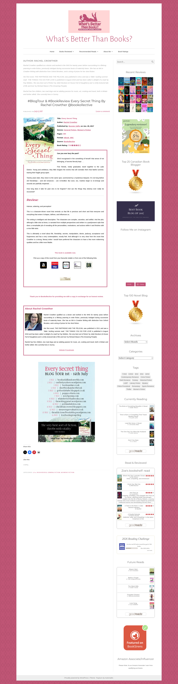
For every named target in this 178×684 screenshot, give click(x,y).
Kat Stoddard (134, 570)
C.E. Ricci (134, 441)
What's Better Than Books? (89, 39)
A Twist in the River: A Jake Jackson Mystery (134, 506)
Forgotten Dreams (133, 595)
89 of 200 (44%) (145, 548)
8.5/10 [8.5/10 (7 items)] (131, 374)
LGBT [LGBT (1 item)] (126, 383)
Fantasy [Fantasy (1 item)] (135, 380)
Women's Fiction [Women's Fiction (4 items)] (139, 389)
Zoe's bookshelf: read (135, 470)
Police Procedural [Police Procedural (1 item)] (123, 386)
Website (62, 350)
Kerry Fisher (134, 587)
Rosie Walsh (134, 433)
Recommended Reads (87, 51)
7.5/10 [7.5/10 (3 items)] (124, 374)
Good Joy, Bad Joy (133, 484)
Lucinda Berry (134, 494)
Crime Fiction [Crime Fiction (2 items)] (145, 377)
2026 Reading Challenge (135, 538)
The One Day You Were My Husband (133, 432)
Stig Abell (139, 509)
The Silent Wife (133, 586)
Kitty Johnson (134, 477)
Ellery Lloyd (134, 417)
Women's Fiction (84, 130)
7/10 (34, 472)
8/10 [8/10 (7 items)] (136, 374)
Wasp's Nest (133, 569)
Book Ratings (123, 51)
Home (52, 51)
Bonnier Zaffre (74, 126)
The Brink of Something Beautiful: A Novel (133, 406)
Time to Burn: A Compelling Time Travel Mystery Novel (133, 415)
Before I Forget (133, 578)
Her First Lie (134, 492)
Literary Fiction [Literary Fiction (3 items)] (135, 383)
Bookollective (69, 141)
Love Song (133, 603)
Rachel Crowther (70, 122)
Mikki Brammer (134, 485)
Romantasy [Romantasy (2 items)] (136, 386)
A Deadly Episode (134, 514)
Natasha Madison (134, 596)
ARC (72, 138)
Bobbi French (134, 407)
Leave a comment (103, 111)
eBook (66, 138)
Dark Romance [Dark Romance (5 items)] (125, 380)
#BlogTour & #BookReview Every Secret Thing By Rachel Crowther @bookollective (66, 103)
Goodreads (70, 350)
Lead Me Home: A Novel (133, 423)
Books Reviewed (65, 51)
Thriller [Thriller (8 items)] (128, 389)
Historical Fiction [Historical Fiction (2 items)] (146, 380)
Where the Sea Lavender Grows (134, 476)
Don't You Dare (133, 440)
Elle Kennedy (134, 604)
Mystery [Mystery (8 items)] (145, 383)
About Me (107, 51)
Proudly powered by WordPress (76, 678)
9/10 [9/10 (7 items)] (141, 374)
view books (149, 550)
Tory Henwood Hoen (134, 579)
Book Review (42, 472)
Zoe (128, 544)
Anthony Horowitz (134, 515)
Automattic (109, 678)
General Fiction (70, 130)
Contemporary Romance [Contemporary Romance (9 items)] (130, 377)
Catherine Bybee (134, 424)
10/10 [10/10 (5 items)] (147, 374)
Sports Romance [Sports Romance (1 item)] (148, 386)
